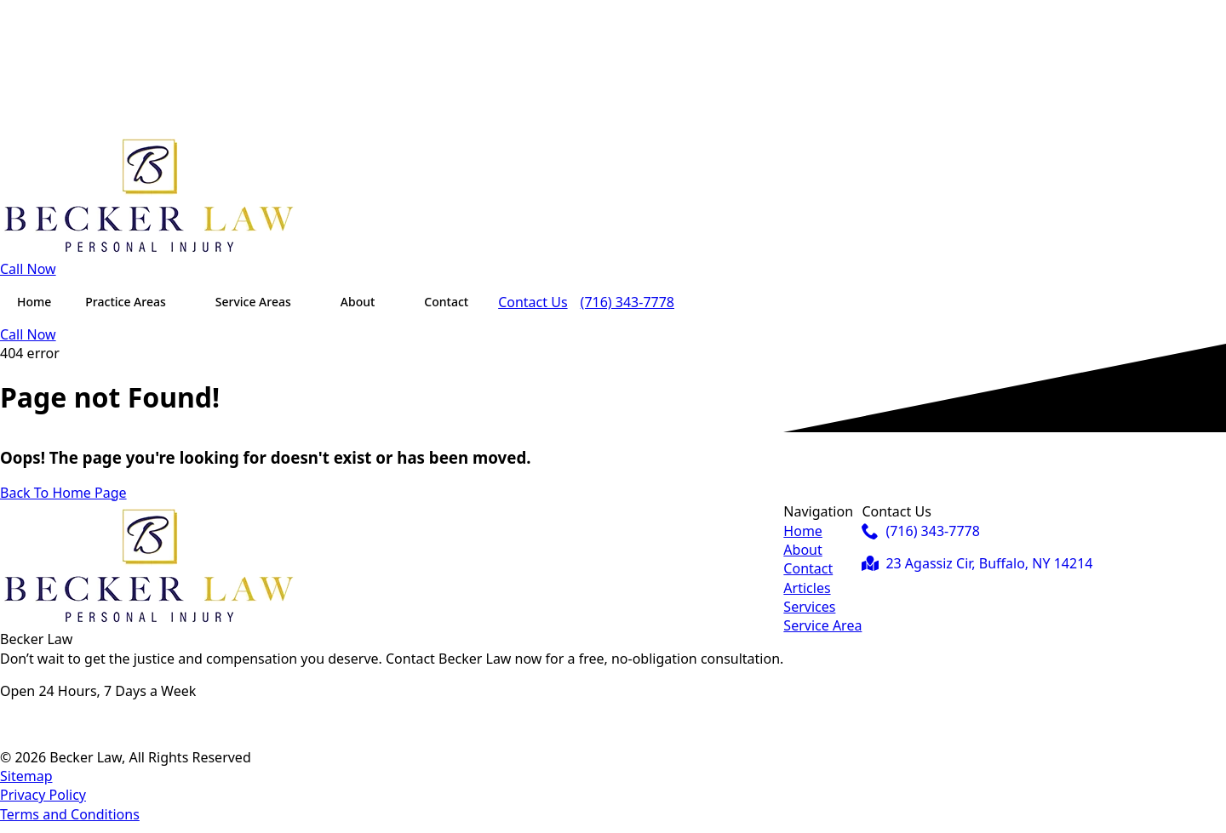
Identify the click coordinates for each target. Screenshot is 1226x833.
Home (34, 302)
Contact (446, 302)
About (358, 302)
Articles (806, 588)
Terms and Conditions (70, 814)
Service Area (822, 625)
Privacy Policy (43, 794)
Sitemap (26, 776)
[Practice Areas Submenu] (182, 302)
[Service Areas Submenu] (307, 302)
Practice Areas (125, 302)
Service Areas (253, 302)
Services (809, 606)
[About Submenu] (391, 302)
